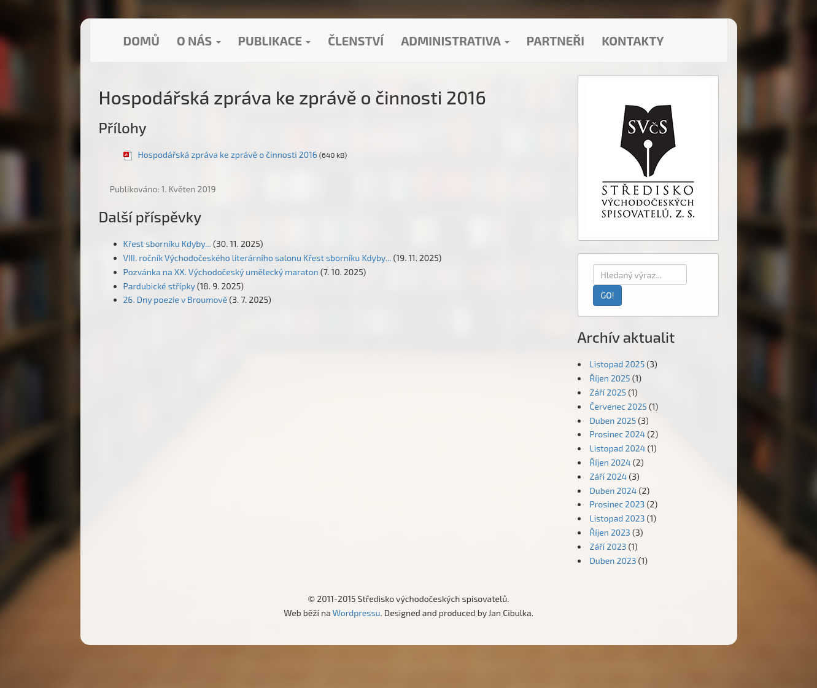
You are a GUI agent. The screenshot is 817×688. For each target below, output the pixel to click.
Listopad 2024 (618, 448)
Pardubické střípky (159, 286)
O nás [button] (199, 40)
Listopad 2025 (617, 364)
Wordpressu (357, 613)
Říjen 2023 (610, 532)
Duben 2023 (613, 560)
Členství (356, 40)
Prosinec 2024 (618, 434)
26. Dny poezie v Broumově (175, 299)
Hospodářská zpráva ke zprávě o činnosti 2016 (227, 154)
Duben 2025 (613, 420)
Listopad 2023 (617, 518)
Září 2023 (608, 546)
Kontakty (633, 40)
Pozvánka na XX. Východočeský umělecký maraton (221, 272)
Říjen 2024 (610, 462)
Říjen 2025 (610, 378)
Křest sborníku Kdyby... (167, 243)
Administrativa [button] (455, 40)
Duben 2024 (613, 490)
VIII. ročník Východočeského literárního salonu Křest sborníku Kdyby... (257, 257)
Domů (141, 40)
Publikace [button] (274, 40)
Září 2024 (608, 476)
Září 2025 (608, 392)
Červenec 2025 (618, 406)
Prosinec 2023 (617, 504)
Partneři (555, 40)
